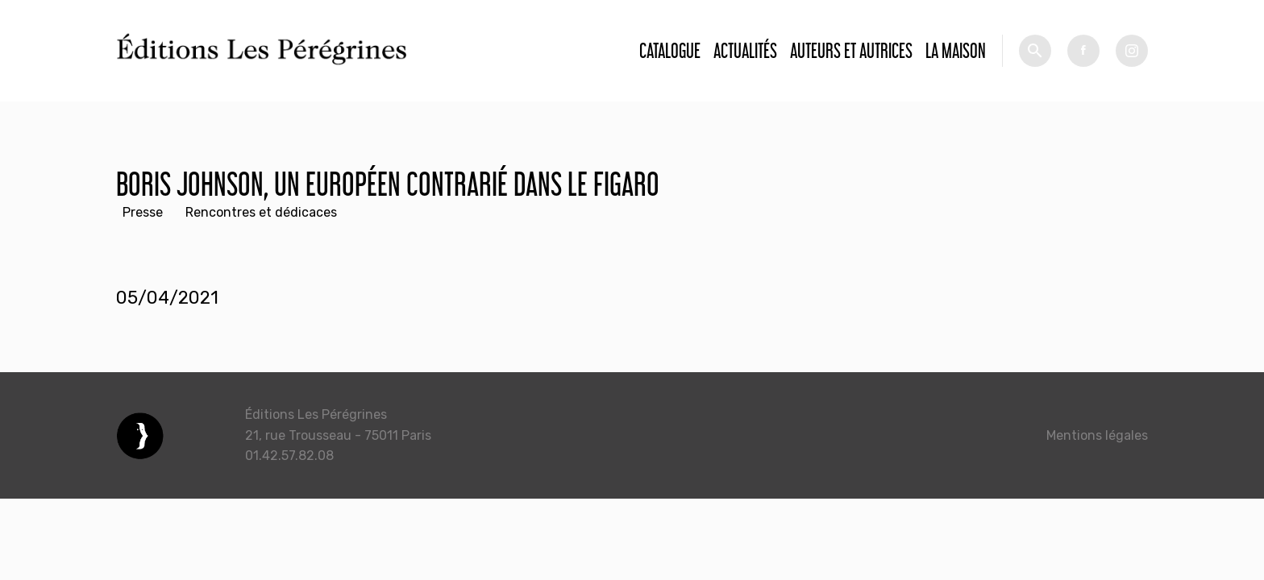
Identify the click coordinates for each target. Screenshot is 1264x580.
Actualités (745, 50)
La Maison (955, 50)
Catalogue (670, 50)
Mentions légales (1097, 435)
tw (1132, 51)
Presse (143, 212)
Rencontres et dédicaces (261, 212)
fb (1083, 51)
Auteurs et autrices (851, 50)
